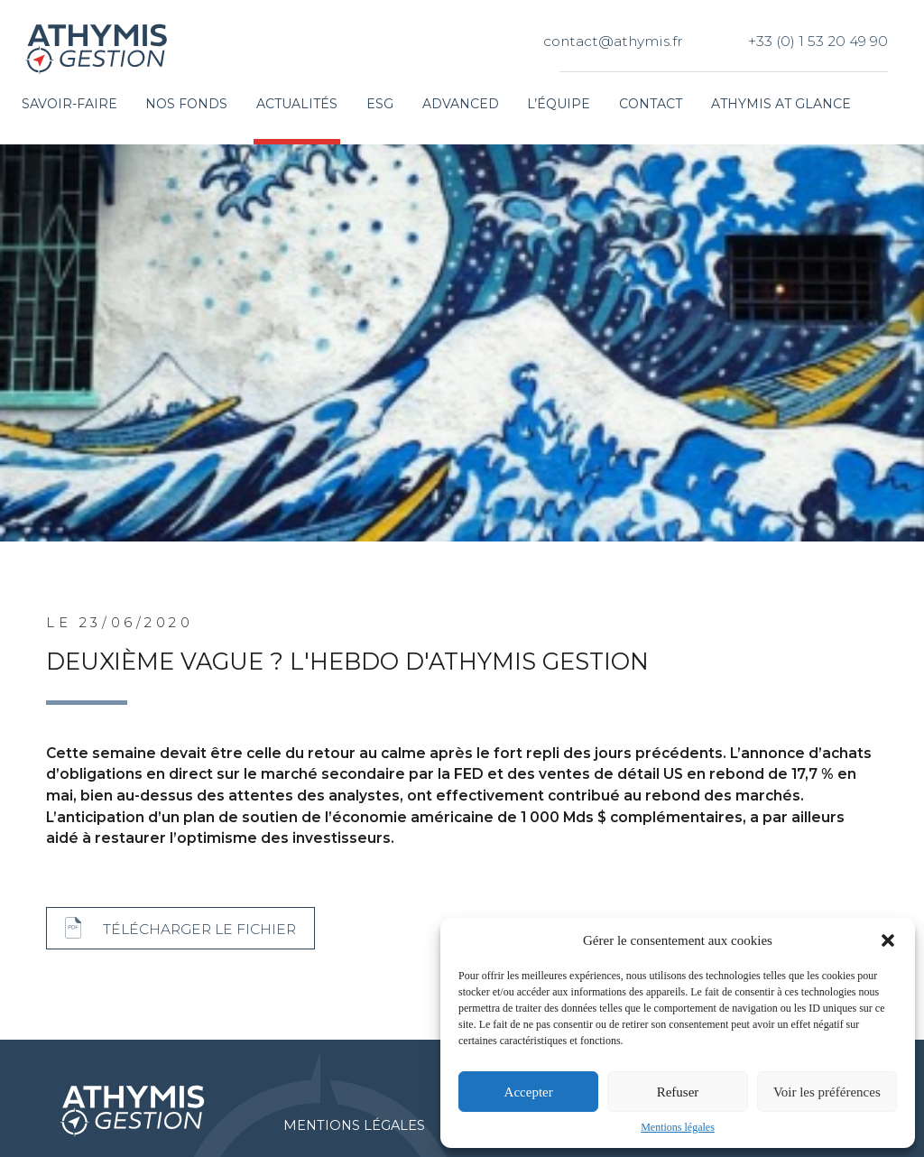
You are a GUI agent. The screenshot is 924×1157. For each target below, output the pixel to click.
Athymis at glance (781, 104)
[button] (888, 940)
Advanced (460, 104)
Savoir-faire (69, 104)
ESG (379, 104)
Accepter (528, 1092)
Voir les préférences (827, 1092)
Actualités (296, 104)
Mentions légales (678, 1127)
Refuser (678, 1092)
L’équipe (558, 104)
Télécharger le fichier (199, 929)
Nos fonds (186, 104)
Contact (650, 104)
